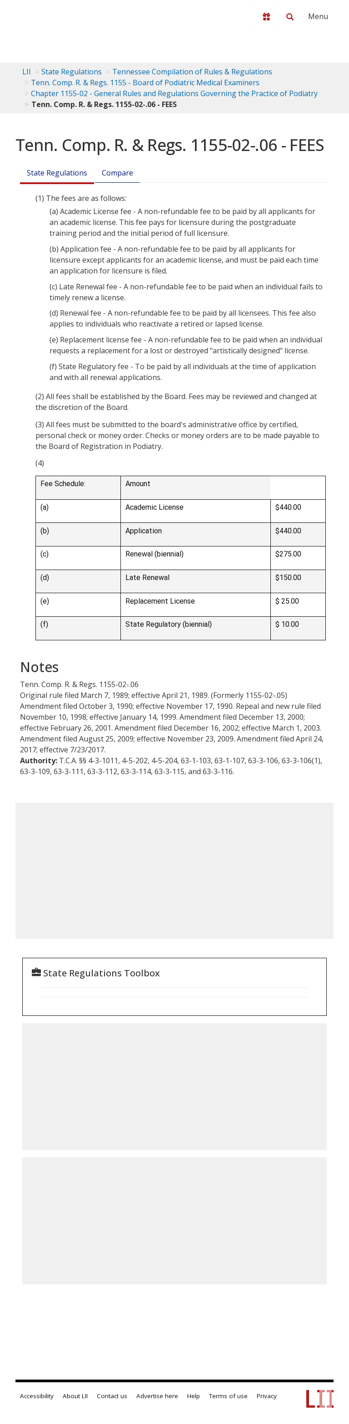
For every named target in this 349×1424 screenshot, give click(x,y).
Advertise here (157, 1396)
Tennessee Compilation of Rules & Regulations (192, 72)
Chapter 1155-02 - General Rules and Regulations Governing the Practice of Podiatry (174, 93)
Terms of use (228, 1396)
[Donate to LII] (266, 17)
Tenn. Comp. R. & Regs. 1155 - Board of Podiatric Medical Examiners (145, 83)
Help (193, 1396)
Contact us (112, 1396)
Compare (117, 173)
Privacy (267, 1396)
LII (26, 72)
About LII (75, 1396)
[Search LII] (290, 17)
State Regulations (71, 72)
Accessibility (37, 1396)
